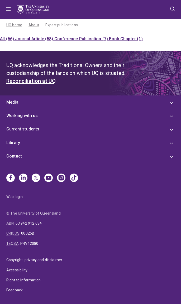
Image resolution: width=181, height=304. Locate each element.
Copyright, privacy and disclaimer (34, 260)
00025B (27, 233)
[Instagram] (61, 178)
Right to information (23, 280)
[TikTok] (74, 178)
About (33, 25)
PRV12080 (29, 243)
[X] (36, 178)
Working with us (22, 115)
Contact (14, 156)
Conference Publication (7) (81, 38)
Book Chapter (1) (126, 38)
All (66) (7, 38)
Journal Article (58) (34, 38)
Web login (14, 197)
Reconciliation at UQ (31, 81)
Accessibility (16, 270)
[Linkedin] (23, 178)
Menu (8, 9)
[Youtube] (48, 178)
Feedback (14, 290)
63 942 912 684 (29, 223)
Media (12, 102)
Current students (23, 128)
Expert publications (61, 25)
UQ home (14, 25)
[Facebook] (10, 178)
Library (13, 142)
